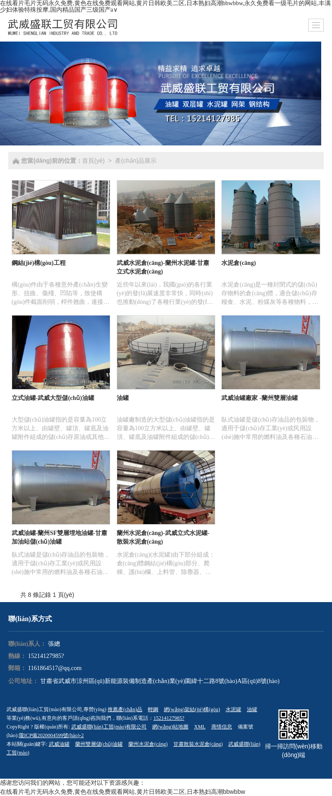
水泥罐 (233, 709)
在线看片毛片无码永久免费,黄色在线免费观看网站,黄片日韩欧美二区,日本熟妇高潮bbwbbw (122, 791)
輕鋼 (153, 709)
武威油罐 (59, 744)
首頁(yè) (93, 160)
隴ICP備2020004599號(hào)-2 (51, 735)
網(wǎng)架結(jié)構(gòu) (192, 709)
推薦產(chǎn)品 (125, 709)
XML (200, 727)
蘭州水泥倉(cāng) (148, 744)
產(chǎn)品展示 (135, 160)
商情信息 (221, 727)
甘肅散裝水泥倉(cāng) (198, 744)
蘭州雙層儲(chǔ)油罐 (99, 744)
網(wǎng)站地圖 (170, 727)
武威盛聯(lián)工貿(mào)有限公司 (109, 727)
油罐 (252, 709)
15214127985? (46, 656)
